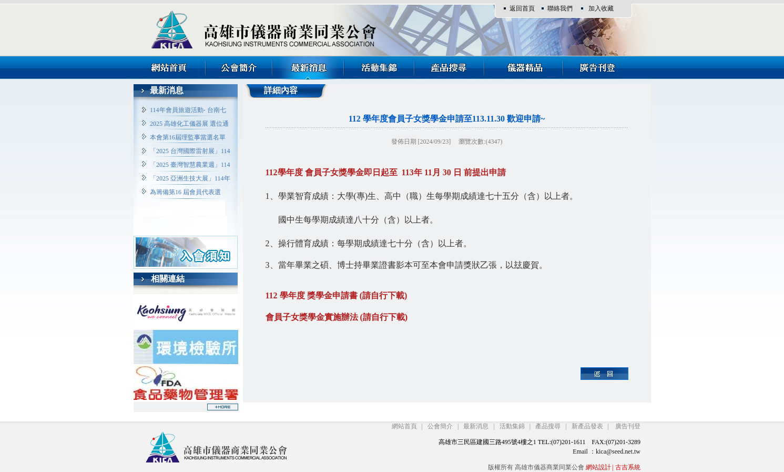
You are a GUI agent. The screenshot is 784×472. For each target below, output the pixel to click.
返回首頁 (522, 8)
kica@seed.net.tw (618, 451)
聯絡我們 (560, 8)
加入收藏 (601, 8)
